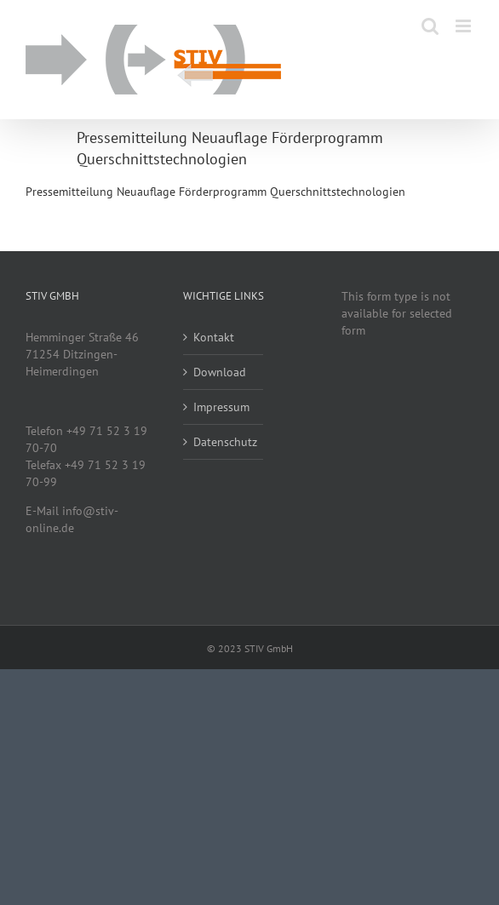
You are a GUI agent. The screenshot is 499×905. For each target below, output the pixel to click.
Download (219, 372)
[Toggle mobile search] (430, 26)
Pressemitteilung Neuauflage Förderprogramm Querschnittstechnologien (215, 191)
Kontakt (213, 337)
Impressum (221, 407)
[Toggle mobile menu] (464, 26)
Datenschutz (223, 442)
